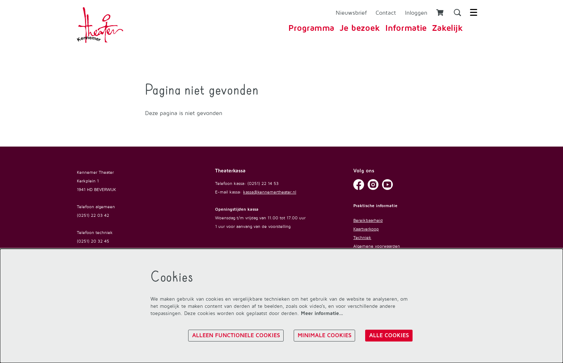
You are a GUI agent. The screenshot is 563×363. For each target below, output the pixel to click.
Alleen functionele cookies (236, 335)
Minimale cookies (324, 335)
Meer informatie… (322, 313)
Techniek (362, 237)
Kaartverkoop (366, 228)
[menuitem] (311, 28)
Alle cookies (389, 335)
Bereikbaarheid (368, 220)
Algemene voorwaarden (376, 246)
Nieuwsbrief (351, 12)
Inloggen (416, 12)
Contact (386, 12)
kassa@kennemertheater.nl (269, 192)
